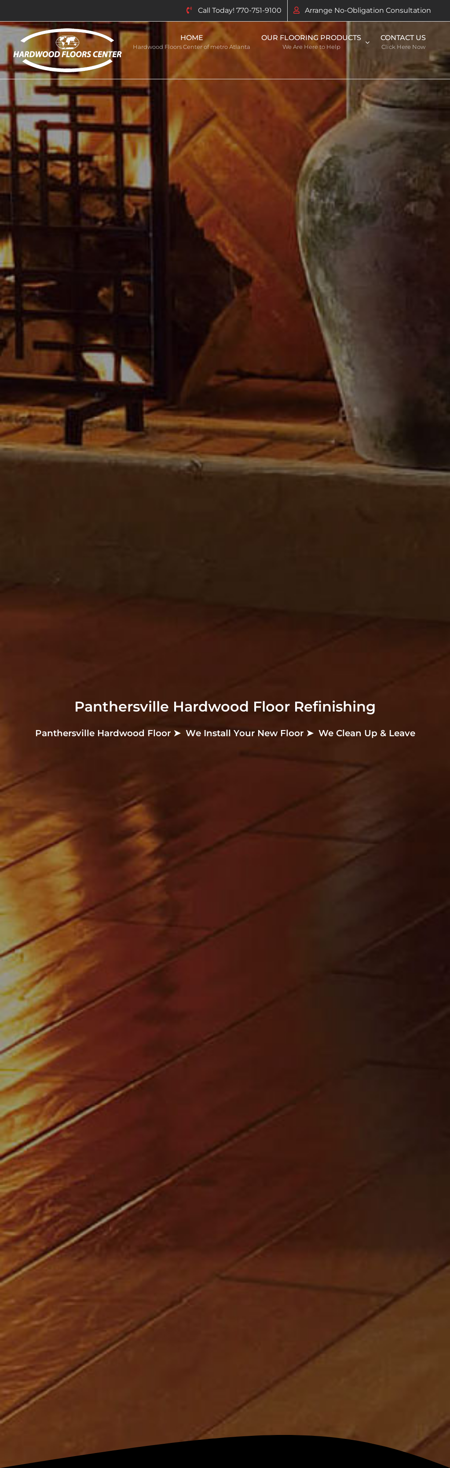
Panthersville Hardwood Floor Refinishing (225, 706)
